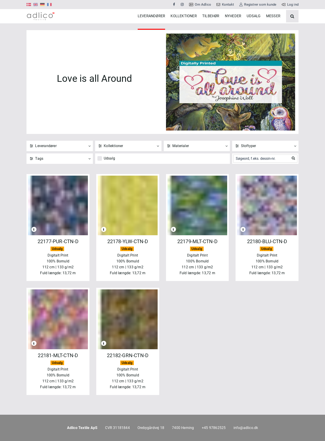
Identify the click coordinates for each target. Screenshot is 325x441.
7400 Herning (183, 428)
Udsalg (109, 171)
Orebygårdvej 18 (150, 428)
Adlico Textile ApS (82, 428)
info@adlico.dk (246, 428)
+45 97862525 (214, 428)
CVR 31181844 (117, 428)
